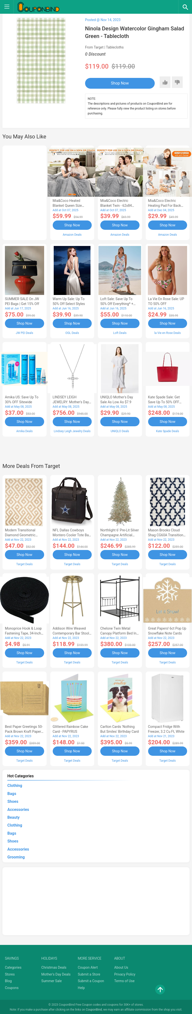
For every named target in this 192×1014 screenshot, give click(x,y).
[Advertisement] (24, 192)
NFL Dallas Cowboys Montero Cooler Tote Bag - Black (72, 535)
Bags (11, 792)
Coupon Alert (88, 967)
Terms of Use (124, 980)
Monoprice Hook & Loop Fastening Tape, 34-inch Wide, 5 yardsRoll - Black (23, 633)
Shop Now (115, 83)
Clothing (14, 784)
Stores (10, 974)
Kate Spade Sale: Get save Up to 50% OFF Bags (164, 402)
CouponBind (94, 1008)
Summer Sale (51, 980)
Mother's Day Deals (56, 974)
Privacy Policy (124, 974)
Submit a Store (89, 974)
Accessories (18, 808)
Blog (8, 980)
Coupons (12, 987)
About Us (121, 967)
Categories (13, 967)
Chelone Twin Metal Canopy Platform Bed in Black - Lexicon (118, 633)
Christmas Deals (53, 967)
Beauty (13, 816)
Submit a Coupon (91, 980)
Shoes (12, 800)
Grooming (16, 856)
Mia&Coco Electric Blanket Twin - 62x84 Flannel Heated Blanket (117, 205)
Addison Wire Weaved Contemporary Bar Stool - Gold (72, 633)
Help (81, 987)
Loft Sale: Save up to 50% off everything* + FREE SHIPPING (116, 304)
